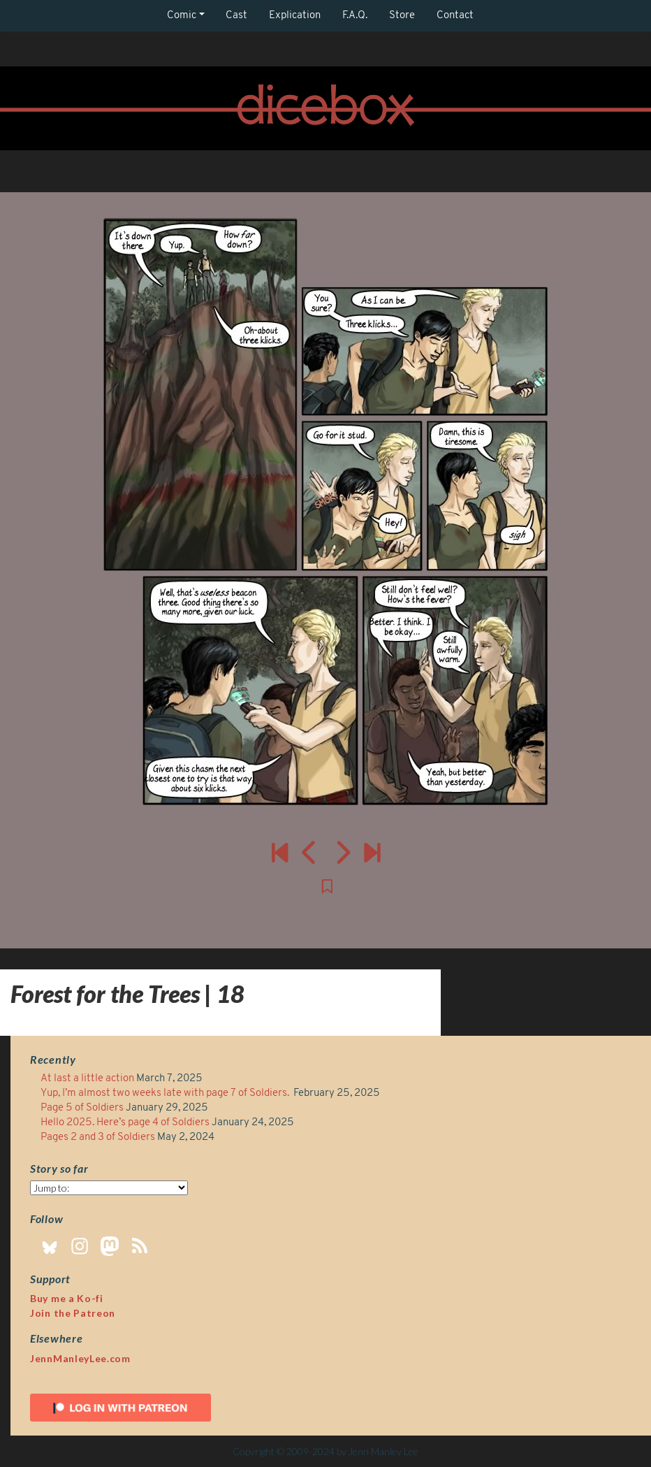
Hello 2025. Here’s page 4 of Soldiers (125, 1123)
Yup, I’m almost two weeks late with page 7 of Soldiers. (166, 1093)
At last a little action (87, 1079)
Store (402, 15)
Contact (455, 15)
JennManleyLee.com (80, 1358)
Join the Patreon (72, 1313)
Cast (236, 15)
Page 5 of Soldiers (82, 1108)
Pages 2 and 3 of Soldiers (98, 1137)
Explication (295, 15)
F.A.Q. (354, 15)
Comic (181, 15)
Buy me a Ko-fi (66, 1298)
